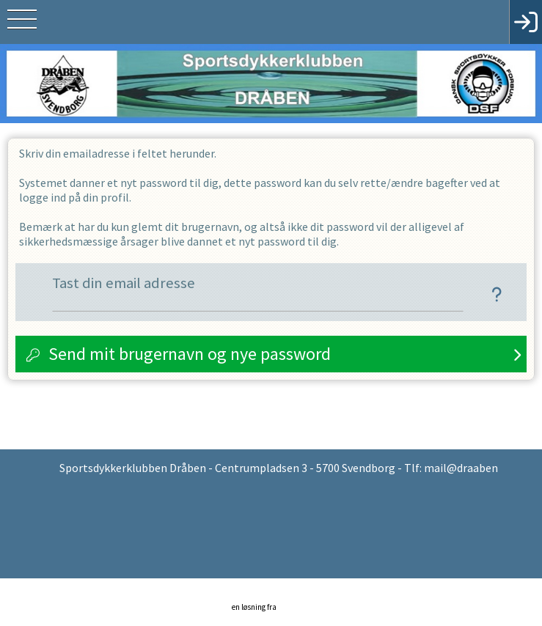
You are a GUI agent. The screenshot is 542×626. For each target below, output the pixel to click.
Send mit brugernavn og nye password (189, 353)
